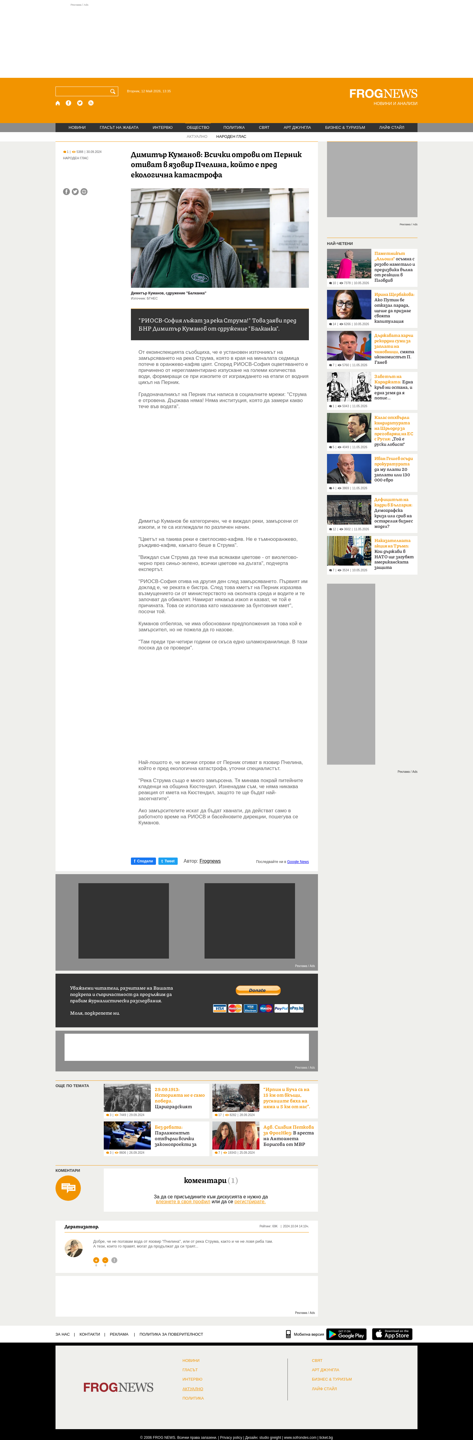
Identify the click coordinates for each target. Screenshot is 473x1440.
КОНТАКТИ (90, 1334)
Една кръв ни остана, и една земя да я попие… (393, 387)
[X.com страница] (80, 103)
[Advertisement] (236, 40)
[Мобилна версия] (305, 1334)
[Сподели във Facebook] (66, 191)
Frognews (210, 861)
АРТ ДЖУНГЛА (297, 127)
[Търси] (114, 91)
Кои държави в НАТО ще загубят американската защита (394, 554)
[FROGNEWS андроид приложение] (346, 1334)
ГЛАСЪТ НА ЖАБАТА (119, 127)
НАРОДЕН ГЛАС (231, 136)
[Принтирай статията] (84, 191)
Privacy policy (231, 1437)
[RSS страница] (91, 103)
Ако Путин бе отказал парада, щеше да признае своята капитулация (394, 308)
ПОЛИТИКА (234, 127)
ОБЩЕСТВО (198, 127)
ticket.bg (326, 1437)
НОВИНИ (77, 127)
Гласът (190, 1370)
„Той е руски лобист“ (393, 431)
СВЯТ (264, 127)
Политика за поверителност (171, 1334)
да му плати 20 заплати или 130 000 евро (393, 469)
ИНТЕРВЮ (163, 127)
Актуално (193, 1389)
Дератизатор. (82, 1226)
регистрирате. (250, 1201)
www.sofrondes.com (300, 1437)
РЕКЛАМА (119, 1334)
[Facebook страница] (69, 103)
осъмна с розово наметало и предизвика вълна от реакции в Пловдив (394, 267)
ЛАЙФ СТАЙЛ (391, 127)
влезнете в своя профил (183, 1201)
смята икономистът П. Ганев (394, 349)
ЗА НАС (63, 1334)
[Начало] (58, 103)
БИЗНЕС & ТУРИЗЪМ (345, 127)
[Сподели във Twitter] (75, 191)
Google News (298, 862)
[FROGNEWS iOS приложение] (392, 1334)
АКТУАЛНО (197, 136)
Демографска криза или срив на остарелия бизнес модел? (393, 513)
